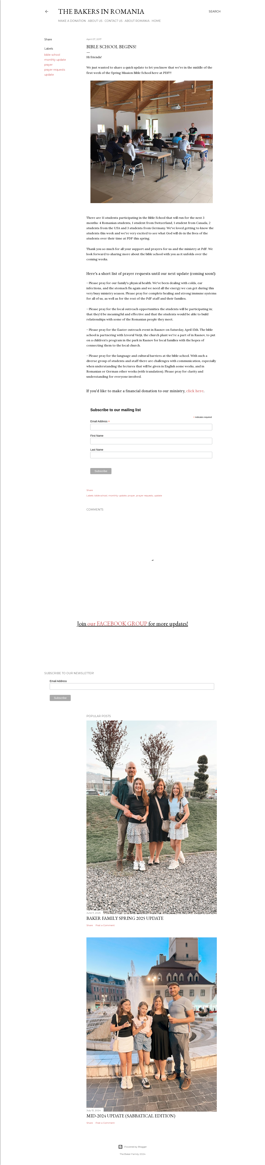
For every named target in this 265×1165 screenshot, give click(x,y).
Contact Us (114, 21)
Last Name (96, 449)
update (49, 74)
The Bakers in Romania (101, 11)
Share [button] (48, 39)
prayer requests (54, 69)
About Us (95, 21)
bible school (52, 54)
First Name (96, 435)
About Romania (137, 21)
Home (156, 21)
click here (195, 391)
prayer (48, 64)
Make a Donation (72, 21)
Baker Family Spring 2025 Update (124, 918)
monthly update (55, 59)
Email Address (100, 421)
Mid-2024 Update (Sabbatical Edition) (130, 1116)
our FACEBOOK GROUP (117, 623)
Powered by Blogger (132, 1147)
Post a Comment (105, 925)
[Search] (215, 11)
